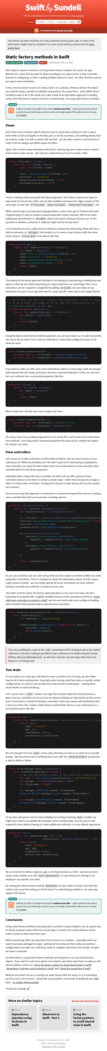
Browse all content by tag (85, 1001)
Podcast (41, 22)
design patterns (31, 62)
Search (79, 22)
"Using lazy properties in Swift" (75, 968)
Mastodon (46, 1046)
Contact (61, 1046)
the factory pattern (14, 62)
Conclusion (14, 919)
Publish (62, 1043)
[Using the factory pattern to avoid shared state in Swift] (84, 1018)
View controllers (18, 452)
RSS (55, 1046)
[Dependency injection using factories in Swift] (22, 1018)
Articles (30, 22)
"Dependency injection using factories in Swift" (30, 968)
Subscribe (62, 22)
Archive (50, 22)
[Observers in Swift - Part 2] (53, 1018)
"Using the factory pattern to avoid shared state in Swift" (62, 964)
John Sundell (77, 15)
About (72, 22)
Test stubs (13, 670)
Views (10, 125)
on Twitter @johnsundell (26, 982)
